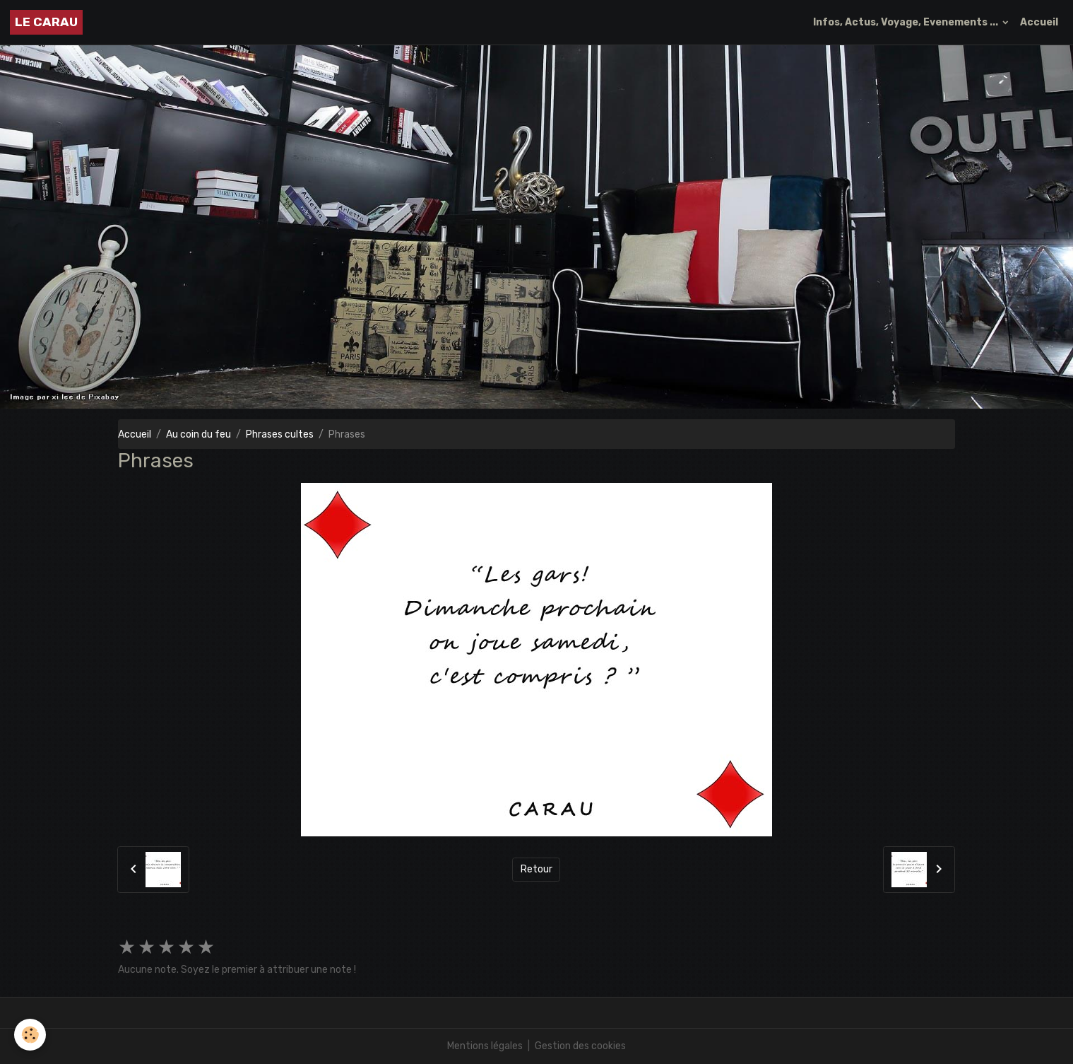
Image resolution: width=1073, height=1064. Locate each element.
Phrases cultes (280, 434)
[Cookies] (30, 1035)
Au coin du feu (198, 434)
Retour (536, 869)
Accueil (1039, 22)
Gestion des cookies (580, 1046)
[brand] (46, 22)
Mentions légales (485, 1046)
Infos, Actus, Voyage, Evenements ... (906, 22)
